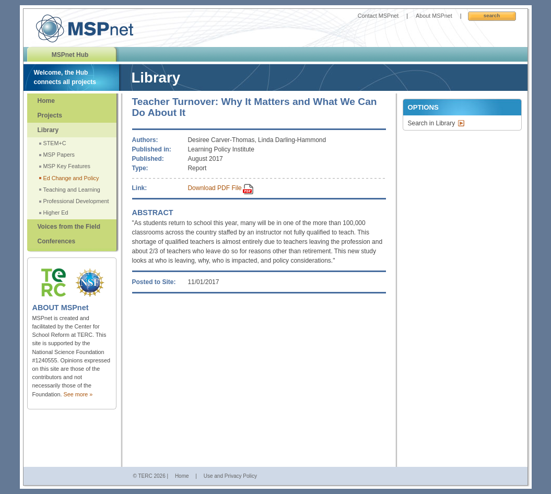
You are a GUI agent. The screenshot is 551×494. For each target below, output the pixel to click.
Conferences (57, 241)
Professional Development (76, 201)
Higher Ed (55, 212)
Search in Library (431, 123)
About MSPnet (434, 16)
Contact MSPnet (378, 16)
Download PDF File (214, 188)
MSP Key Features (66, 166)
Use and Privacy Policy (230, 476)
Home (46, 100)
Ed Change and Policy (71, 178)
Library (48, 130)
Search (492, 15)
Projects (50, 115)
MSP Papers (59, 154)
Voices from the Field (69, 226)
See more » (78, 394)
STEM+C (54, 143)
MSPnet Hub (70, 54)
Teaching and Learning (71, 189)
